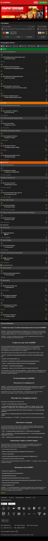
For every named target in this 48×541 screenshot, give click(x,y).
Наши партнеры (20, 497)
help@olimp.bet (6, 525)
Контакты (11, 497)
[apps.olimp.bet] (4, 504)
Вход (36, 2)
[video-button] (46, 175)
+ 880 (33, 26)
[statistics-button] (30, 26)
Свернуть (3, 492)
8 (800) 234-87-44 (6, 528)
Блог (34, 497)
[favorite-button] (28, 26)
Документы (28, 497)
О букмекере (4, 497)
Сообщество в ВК (19, 528)
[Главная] (5, 2)
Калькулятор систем (6, 500)
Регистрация (43, 2)
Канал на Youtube (32, 525)
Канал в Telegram (19, 525)
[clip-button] (1, 55)
